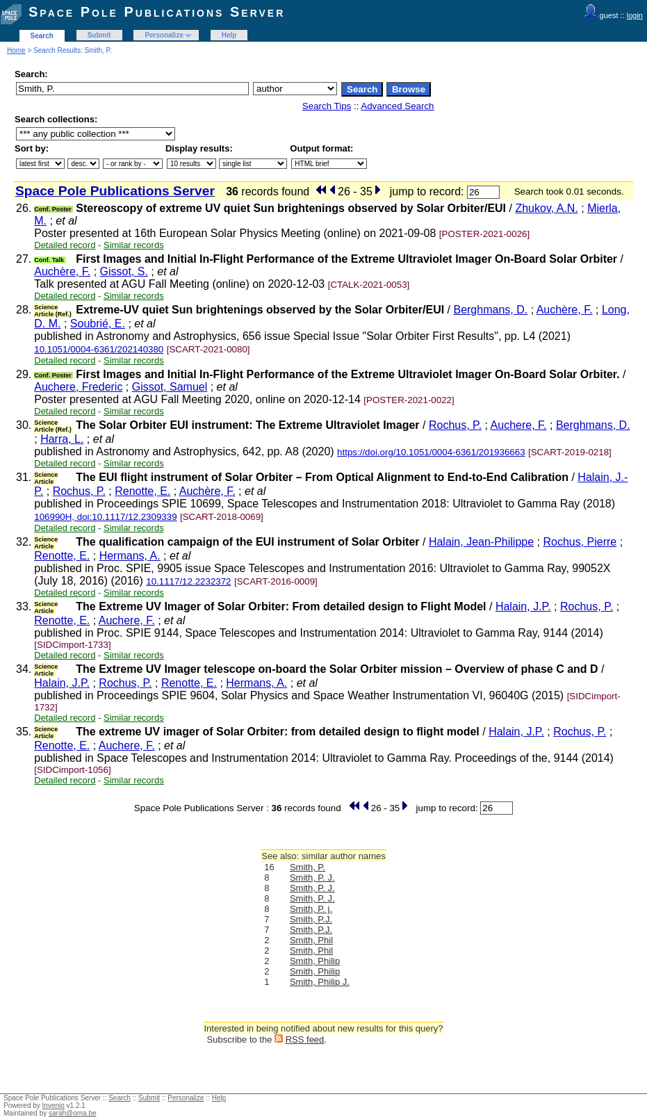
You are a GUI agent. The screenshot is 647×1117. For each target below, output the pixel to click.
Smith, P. (307, 867)
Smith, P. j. (311, 909)
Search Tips (326, 106)
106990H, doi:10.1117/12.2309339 (105, 517)
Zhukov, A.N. (546, 208)
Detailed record (64, 245)
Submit (99, 35)
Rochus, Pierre (579, 542)
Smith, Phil (311, 940)
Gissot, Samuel (169, 387)
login (635, 15)
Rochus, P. (455, 425)
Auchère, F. (62, 271)
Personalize (164, 35)
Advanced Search (397, 106)
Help (229, 35)
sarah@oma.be (73, 1113)
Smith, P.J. (311, 919)
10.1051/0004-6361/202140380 (98, 349)
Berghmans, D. (490, 310)
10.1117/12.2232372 (188, 581)
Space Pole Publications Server (156, 11)
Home (16, 50)
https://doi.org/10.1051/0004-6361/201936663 (431, 452)
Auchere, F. (519, 425)
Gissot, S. (124, 271)
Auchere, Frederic (78, 387)
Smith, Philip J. (320, 982)
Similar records (134, 245)
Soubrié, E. (97, 323)
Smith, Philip (315, 961)
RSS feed (305, 1039)
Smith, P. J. (312, 877)
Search (42, 36)
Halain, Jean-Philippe (481, 542)
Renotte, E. (142, 491)
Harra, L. (61, 439)
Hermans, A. (130, 556)
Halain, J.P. (523, 606)
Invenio (53, 1105)
